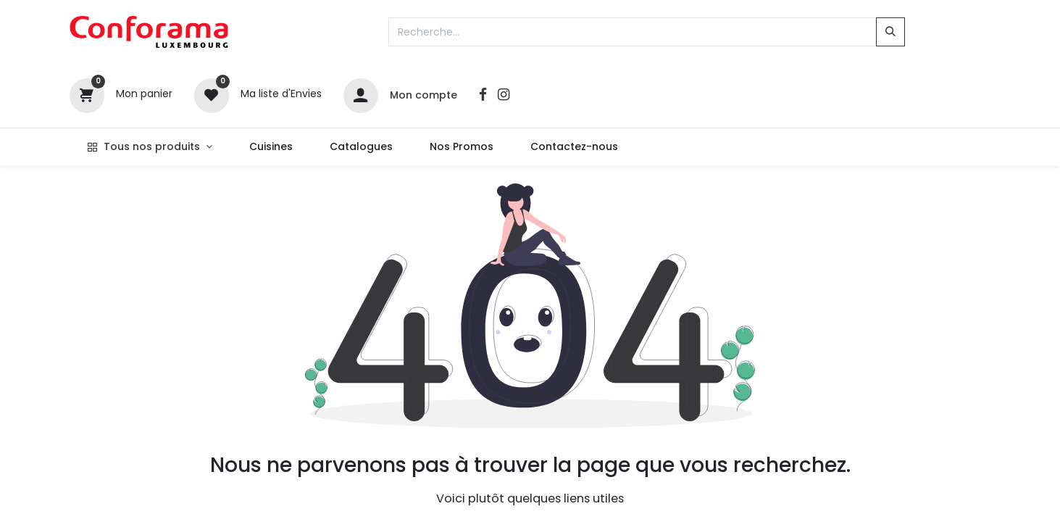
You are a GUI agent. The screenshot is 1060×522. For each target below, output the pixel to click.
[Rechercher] (890, 31)
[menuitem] (270, 147)
